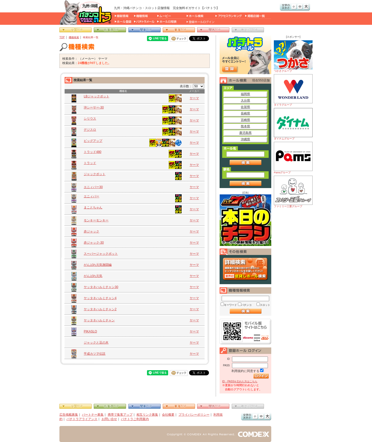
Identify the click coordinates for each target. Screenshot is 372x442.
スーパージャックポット (101, 253)
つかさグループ (293, 56)
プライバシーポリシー (194, 414)
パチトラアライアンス (81, 419)
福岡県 (245, 94)
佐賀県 (245, 107)
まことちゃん (93, 207)
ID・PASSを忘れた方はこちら (239, 381)
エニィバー (91, 196)
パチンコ (246, 305)
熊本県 (245, 126)
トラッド (90, 163)
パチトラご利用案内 (135, 419)
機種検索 (74, 37)
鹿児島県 (245, 133)
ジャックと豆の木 (96, 342)
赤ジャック (91, 231)
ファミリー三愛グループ (293, 192)
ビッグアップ (93, 141)
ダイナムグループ (293, 124)
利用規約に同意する (245, 371)
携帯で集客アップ (120, 414)
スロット (265, 305)
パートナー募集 (93, 414)
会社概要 (168, 414)
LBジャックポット (96, 96)
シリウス (90, 118)
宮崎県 (245, 120)
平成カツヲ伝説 (94, 353)
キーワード (230, 305)
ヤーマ (194, 98)
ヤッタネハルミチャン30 (101, 287)
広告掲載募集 (68, 414)
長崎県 (245, 113)
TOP (62, 37)
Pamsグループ (293, 158)
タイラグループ (293, 90)
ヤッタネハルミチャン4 (100, 298)
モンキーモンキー (96, 220)
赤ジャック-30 (94, 242)
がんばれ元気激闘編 (98, 265)
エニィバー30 (93, 187)
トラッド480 (92, 152)
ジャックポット (94, 174)
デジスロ (90, 129)
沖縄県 (245, 139)
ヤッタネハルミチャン (99, 320)
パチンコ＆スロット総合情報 (86, 12)
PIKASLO (90, 331)
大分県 (245, 100)
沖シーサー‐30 (94, 107)
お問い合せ (109, 419)
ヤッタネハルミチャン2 (100, 309)
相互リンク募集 (147, 414)
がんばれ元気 (93, 276)
